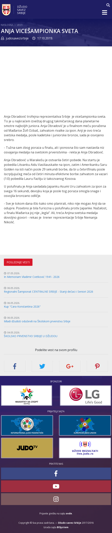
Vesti (20, 25)
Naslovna (7, 25)
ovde (69, 513)
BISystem (62, 527)
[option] (59, 395)
